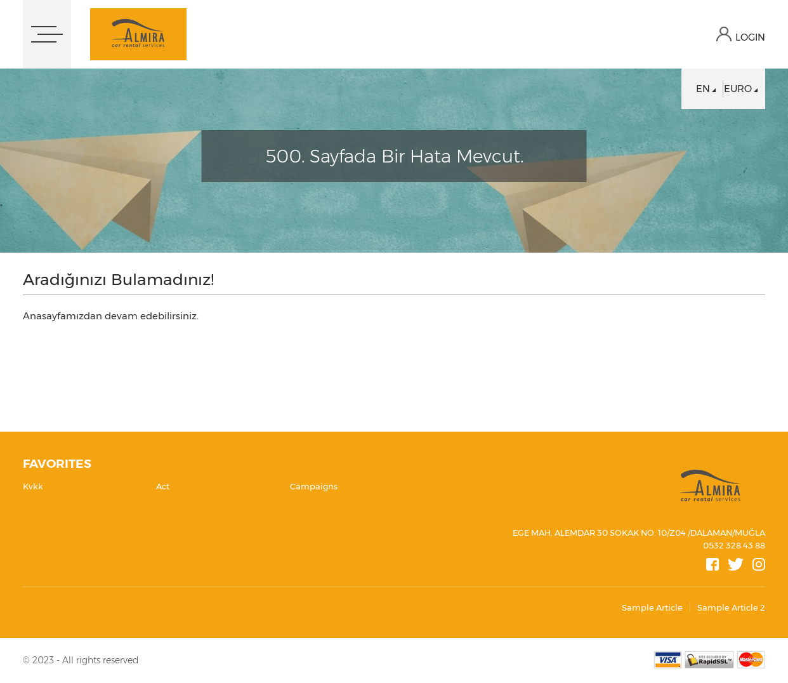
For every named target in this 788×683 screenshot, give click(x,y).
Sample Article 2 (731, 607)
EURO (738, 89)
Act (162, 486)
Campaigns (314, 486)
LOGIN (750, 36)
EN (703, 89)
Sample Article (652, 607)
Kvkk (33, 486)
